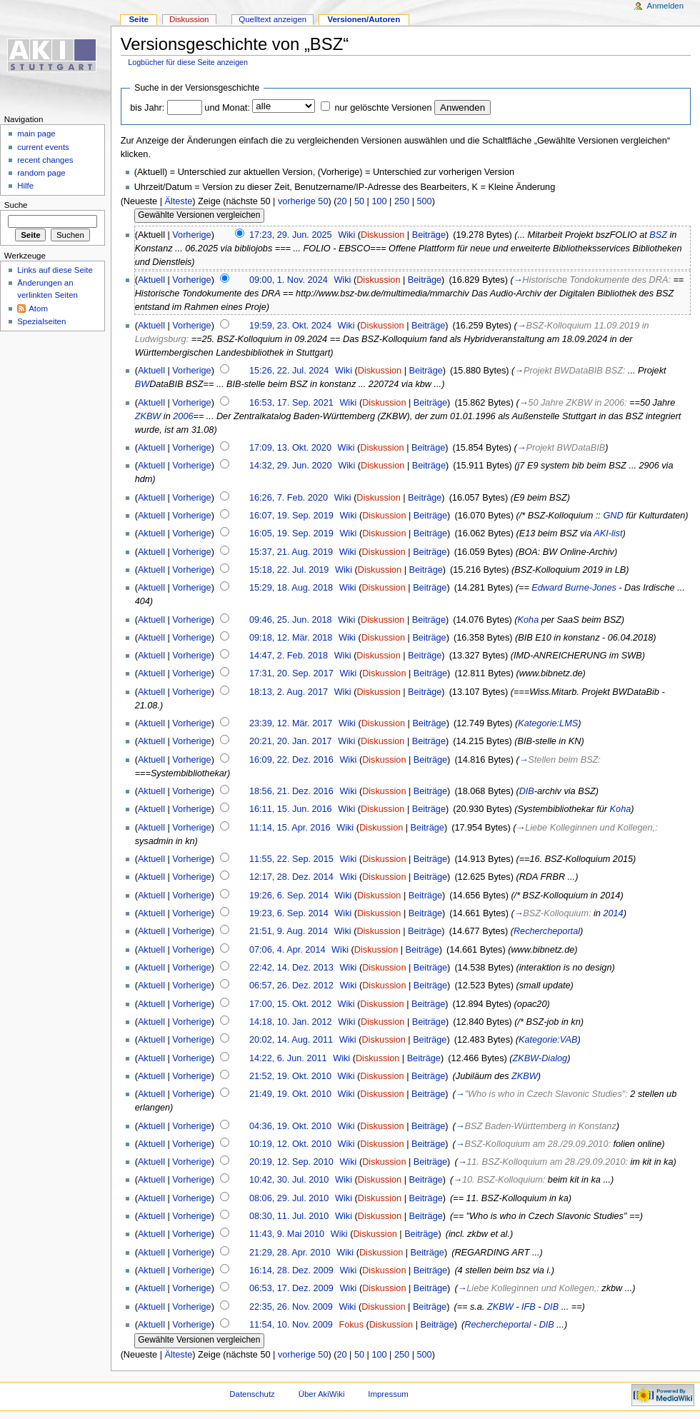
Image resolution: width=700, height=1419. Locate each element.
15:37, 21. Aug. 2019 (291, 552)
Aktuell (151, 280)
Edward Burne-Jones (573, 588)
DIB (526, 791)
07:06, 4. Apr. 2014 (287, 950)
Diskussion (382, 235)
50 (359, 201)
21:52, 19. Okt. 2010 (290, 1076)
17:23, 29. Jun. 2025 (290, 235)
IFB (528, 1307)
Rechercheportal (547, 931)
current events (43, 147)
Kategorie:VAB (548, 1040)
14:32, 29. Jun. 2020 (290, 466)
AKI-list (608, 533)
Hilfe (25, 185)
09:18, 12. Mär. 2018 (290, 638)
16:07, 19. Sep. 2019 (291, 516)
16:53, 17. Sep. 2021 (291, 403)
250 (401, 201)
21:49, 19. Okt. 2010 (290, 1094)
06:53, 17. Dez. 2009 (291, 1288)
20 (341, 201)
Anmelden (665, 5)
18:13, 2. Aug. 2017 (288, 692)
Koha (528, 620)
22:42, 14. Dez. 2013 (291, 968)
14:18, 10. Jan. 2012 (290, 1022)
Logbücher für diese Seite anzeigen (188, 62)
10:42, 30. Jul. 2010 (289, 1180)
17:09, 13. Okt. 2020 (290, 448)
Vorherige (191, 235)
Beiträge (429, 235)
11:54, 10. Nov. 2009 (291, 1325)
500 (423, 201)
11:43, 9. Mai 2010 (286, 1234)
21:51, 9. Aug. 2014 (288, 931)
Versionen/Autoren (363, 19)
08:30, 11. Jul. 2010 (289, 1216)
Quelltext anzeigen (272, 19)
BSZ (658, 235)
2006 (183, 416)
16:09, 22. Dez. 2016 (291, 760)
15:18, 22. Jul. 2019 (289, 570)
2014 (613, 913)
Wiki (346, 235)
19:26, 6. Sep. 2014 (289, 896)
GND (613, 516)
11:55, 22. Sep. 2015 (291, 859)
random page (41, 173)
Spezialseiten (41, 321)
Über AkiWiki (322, 1394)
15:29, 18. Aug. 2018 (291, 588)
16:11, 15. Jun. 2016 (290, 809)
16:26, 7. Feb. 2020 (288, 498)
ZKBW (148, 416)
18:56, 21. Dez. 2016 (291, 791)
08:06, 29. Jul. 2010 (289, 1198)
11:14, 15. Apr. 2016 (290, 828)
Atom (38, 308)
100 (378, 201)
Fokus (351, 1325)
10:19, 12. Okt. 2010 (290, 1144)
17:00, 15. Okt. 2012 (290, 1004)
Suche (16, 205)
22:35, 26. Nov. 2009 (291, 1307)
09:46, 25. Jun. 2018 (290, 620)
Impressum (388, 1394)
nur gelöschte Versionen (382, 108)
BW (142, 384)
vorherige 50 (303, 201)
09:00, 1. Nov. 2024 (288, 280)
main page (36, 133)
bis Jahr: (147, 108)
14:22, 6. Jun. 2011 (288, 1058)
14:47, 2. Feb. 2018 (288, 656)
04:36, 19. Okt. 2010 (290, 1126)
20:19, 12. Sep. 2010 (291, 1162)
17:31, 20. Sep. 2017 (291, 673)
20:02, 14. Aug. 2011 (291, 1040)
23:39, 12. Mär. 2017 (290, 723)
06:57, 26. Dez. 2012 (291, 986)
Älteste (178, 201)
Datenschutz (252, 1394)
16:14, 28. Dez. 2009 (291, 1270)
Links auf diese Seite (55, 270)
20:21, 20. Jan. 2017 (290, 741)
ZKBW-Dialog (540, 1058)
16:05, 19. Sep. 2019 (291, 533)
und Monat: (226, 108)
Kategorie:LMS (548, 723)
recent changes (45, 160)
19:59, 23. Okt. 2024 (290, 326)
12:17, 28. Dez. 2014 (291, 877)
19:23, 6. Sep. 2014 (289, 913)
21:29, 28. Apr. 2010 (290, 1253)
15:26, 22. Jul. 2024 (289, 371)
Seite (138, 19)
